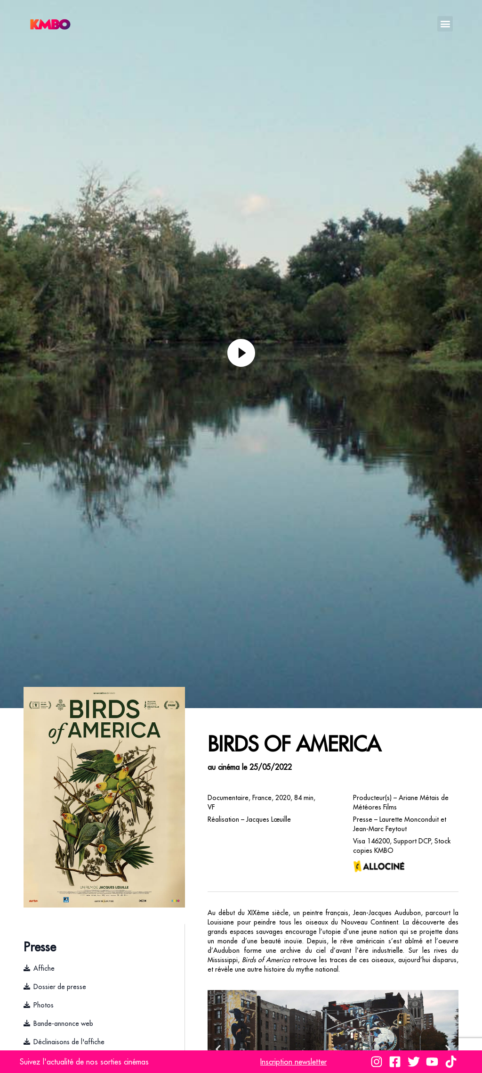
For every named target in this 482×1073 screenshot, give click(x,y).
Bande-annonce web (63, 1023)
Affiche (44, 968)
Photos (43, 1005)
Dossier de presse (59, 986)
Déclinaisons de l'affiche (68, 1042)
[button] (445, 24)
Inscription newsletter (293, 1061)
